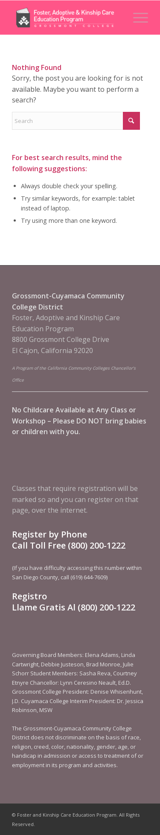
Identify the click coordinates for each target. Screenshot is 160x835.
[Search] (76, 121)
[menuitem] (136, 17)
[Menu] (136, 17)
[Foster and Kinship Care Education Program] (66, 17)
